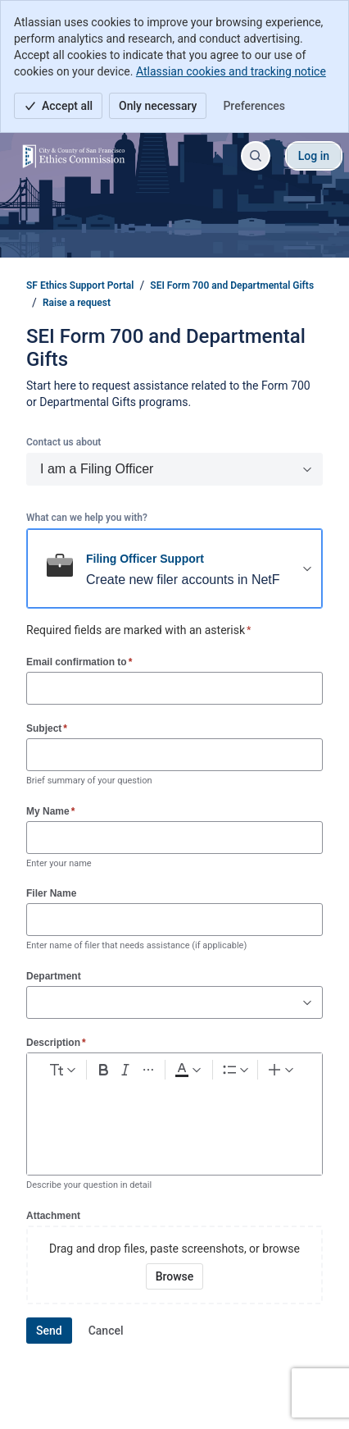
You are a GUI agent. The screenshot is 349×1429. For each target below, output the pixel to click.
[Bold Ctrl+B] (103, 1070)
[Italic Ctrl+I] (126, 1070)
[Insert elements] (282, 1070)
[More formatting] (148, 1070)
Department (53, 976)
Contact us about (63, 442)
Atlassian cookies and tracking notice (231, 71)
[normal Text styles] (61, 1070)
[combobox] (35, 1002)
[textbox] (174, 1116)
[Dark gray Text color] (187, 1070)
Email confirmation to (79, 661)
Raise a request (77, 302)
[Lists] (235, 1070)
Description (56, 1042)
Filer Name (51, 893)
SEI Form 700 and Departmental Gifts (232, 285)
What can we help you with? (86, 517)
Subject (46, 728)
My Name (50, 811)
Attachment (53, 1215)
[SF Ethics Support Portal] (73, 156)
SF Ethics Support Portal (80, 285)
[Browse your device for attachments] (175, 1276)
